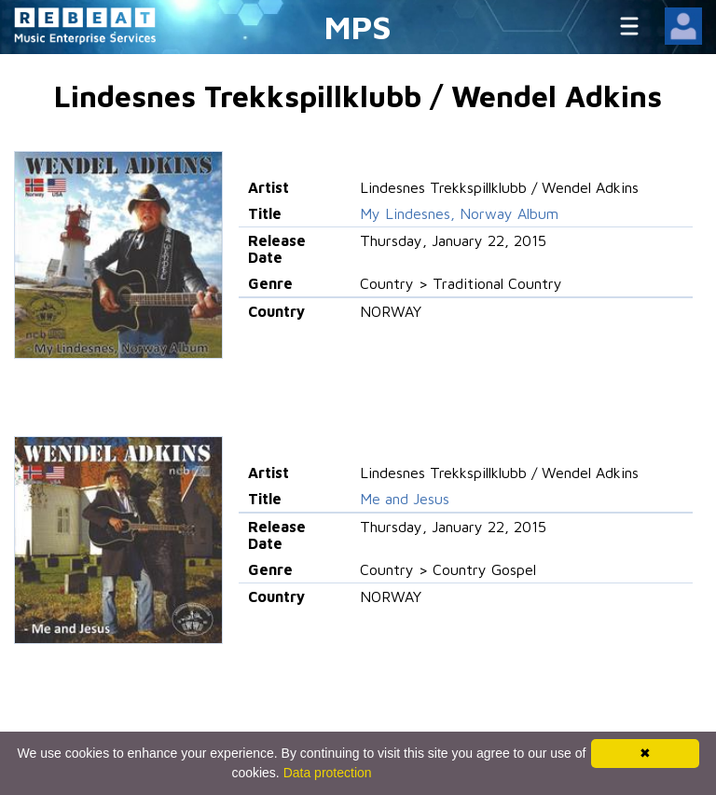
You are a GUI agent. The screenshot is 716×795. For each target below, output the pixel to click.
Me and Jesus (404, 498)
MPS (358, 26)
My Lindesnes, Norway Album (459, 213)
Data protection (327, 772)
